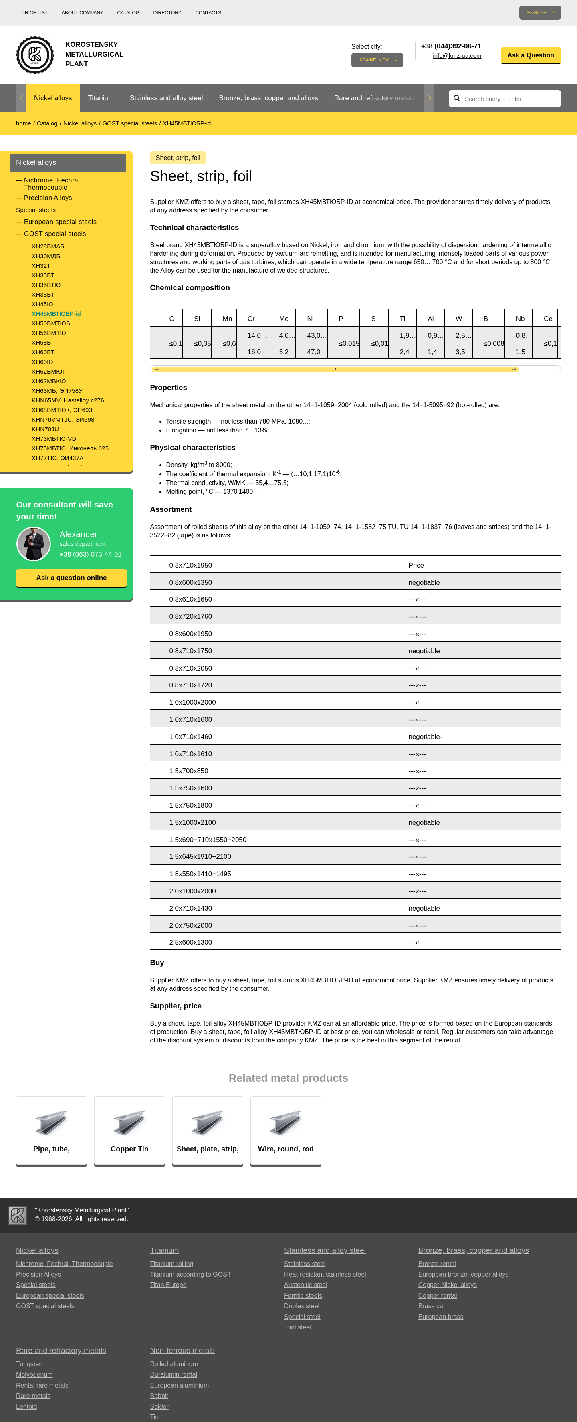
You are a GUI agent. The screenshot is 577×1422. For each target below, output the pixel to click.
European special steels (60, 221)
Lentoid (26, 1408)
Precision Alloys (48, 197)
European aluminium (179, 1387)
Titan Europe (168, 1287)
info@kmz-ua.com (457, 55)
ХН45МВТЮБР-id (56, 313)
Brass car (432, 1308)
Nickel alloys (53, 98)
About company (82, 13)
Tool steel (297, 1329)
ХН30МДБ (46, 255)
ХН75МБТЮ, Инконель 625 (70, 448)
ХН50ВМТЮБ (51, 323)
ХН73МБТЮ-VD (54, 438)
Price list (35, 13)
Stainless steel (304, 1265)
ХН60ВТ (43, 352)
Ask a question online (71, 578)
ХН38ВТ (43, 294)
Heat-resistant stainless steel (325, 1276)
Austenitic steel (305, 1287)
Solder (159, 1408)
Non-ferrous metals (182, 1353)
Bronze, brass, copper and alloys (268, 98)
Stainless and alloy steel (166, 98)
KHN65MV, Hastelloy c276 (68, 400)
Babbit (159, 1398)
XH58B (41, 342)
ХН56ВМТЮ (49, 332)
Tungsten (29, 1366)
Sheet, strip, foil (180, 158)
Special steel (302, 1318)
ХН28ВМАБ (48, 246)
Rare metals (33, 1398)
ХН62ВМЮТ (49, 371)
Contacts (208, 13)
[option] (53, 98)
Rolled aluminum (174, 1366)
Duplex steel (301, 1308)
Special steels (36, 209)
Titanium (101, 98)
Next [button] (429, 98)
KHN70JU (45, 429)
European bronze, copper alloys (463, 1276)
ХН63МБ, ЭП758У (57, 390)
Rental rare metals (42, 1387)
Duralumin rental (173, 1377)
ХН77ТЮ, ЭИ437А (58, 457)
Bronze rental (437, 1265)
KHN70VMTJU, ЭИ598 (63, 419)
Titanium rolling (172, 1265)
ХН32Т (41, 265)
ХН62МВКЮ (49, 381)
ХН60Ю (42, 361)
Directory (167, 13)
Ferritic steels (303, 1297)
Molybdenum (34, 1377)
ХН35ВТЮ (46, 284)
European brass (441, 1318)
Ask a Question (531, 55)
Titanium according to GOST (190, 1276)
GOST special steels (55, 233)
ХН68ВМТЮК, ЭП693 (62, 409)
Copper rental (437, 1297)
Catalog (128, 13)
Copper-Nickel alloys (447, 1287)
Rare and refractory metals (374, 98)
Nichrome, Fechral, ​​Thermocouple (54, 184)
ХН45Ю (42, 304)
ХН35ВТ (43, 275)
